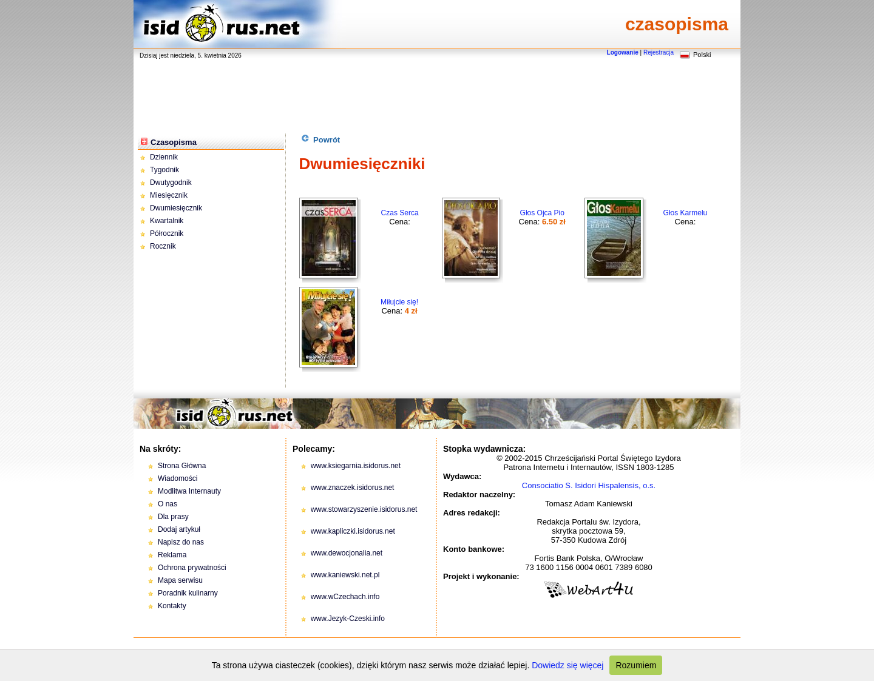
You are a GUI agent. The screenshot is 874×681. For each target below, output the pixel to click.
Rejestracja (658, 52)
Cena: (400, 217)
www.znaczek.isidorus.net (352, 487)
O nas (167, 504)
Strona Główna (182, 465)
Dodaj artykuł (179, 529)
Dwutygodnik (171, 182)
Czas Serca (400, 213)
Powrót (320, 139)
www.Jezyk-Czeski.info (348, 618)
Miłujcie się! (399, 302)
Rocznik (163, 246)
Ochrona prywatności (192, 567)
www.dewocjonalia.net (346, 553)
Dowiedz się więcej (567, 665)
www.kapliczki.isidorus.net (353, 531)
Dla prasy (173, 516)
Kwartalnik (166, 220)
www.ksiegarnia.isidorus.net (356, 465)
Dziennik (164, 157)
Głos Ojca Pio (542, 213)
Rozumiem (635, 665)
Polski (702, 54)
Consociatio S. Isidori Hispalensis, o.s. (589, 485)
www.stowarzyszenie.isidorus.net (364, 509)
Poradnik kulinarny (188, 593)
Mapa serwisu (180, 580)
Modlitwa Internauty (189, 491)
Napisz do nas (181, 542)
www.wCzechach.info (345, 596)
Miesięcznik (169, 195)
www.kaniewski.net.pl (345, 575)
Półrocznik (166, 233)
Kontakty (172, 606)
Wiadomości (177, 478)
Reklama (172, 555)
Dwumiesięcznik (176, 208)
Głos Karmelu (685, 213)
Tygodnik (164, 170)
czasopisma (676, 24)
